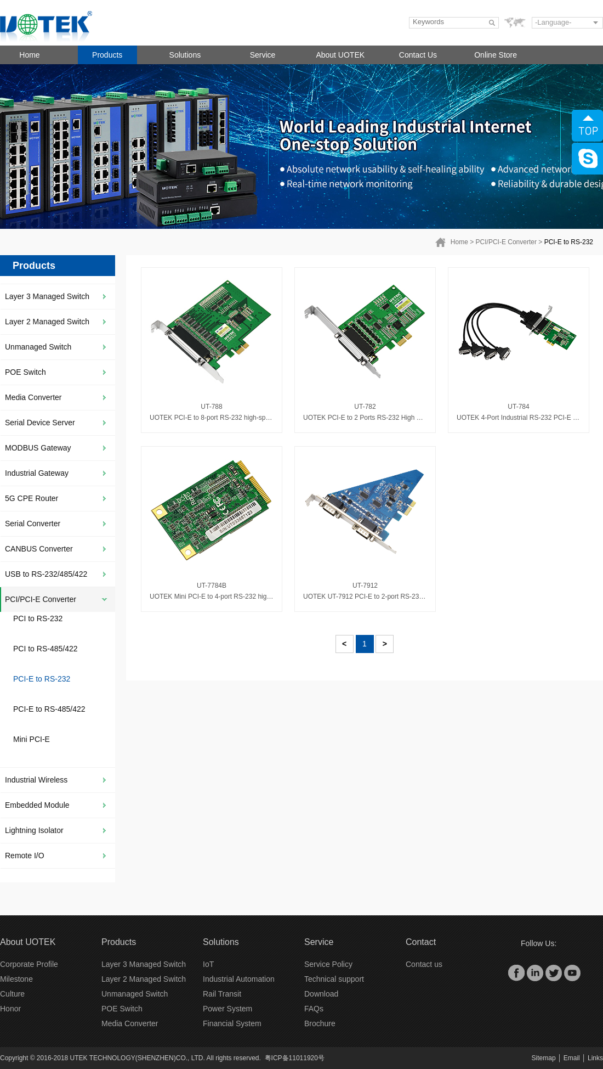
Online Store (495, 54)
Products (107, 54)
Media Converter (33, 397)
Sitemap (544, 1058)
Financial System (232, 1023)
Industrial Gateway (37, 473)
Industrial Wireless (36, 779)
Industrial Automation (239, 979)
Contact (421, 942)
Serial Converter (32, 523)
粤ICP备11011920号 (295, 1058)
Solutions (185, 54)
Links (595, 1058)
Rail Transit (222, 993)
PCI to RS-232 (37, 618)
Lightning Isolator (34, 830)
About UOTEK (340, 54)
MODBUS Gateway (38, 447)
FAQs (313, 1008)
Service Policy (328, 964)
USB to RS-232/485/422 (46, 574)
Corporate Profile (29, 964)
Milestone (16, 979)
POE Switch (25, 372)
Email (572, 1058)
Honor (10, 1008)
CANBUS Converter (39, 548)
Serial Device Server (40, 422)
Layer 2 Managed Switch (47, 321)
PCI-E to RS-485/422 (49, 709)
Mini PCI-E (31, 739)
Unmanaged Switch (38, 346)
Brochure (319, 1023)
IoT (208, 964)
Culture (12, 993)
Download (321, 993)
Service (263, 54)
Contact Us (418, 54)
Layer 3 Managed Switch (47, 296)
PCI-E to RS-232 (568, 242)
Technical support (334, 979)
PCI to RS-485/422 (45, 648)
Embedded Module (37, 805)
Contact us (424, 964)
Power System (227, 1008)
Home (29, 54)
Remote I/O (24, 855)
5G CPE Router (31, 498)
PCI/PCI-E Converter (506, 242)
